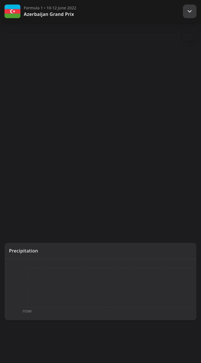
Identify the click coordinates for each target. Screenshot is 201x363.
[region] (100, 118)
